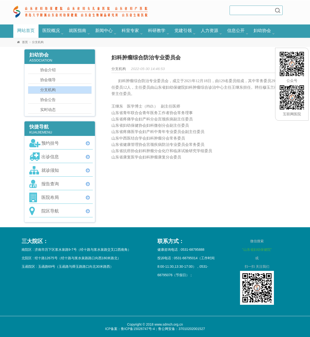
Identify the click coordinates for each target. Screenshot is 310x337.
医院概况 (51, 30)
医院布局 (50, 197)
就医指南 (77, 30)
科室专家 (130, 30)
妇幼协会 (262, 30)
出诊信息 (50, 156)
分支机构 (48, 90)
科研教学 (156, 30)
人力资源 (209, 30)
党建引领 (183, 30)
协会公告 (48, 100)
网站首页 (26, 30)
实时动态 (48, 110)
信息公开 (236, 30)
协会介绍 (48, 70)
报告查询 (50, 183)
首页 (25, 42)
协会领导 (48, 80)
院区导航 (50, 211)
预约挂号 (50, 143)
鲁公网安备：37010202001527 (181, 329)
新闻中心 (104, 30)
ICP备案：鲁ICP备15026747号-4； (131, 329)
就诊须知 (50, 170)
